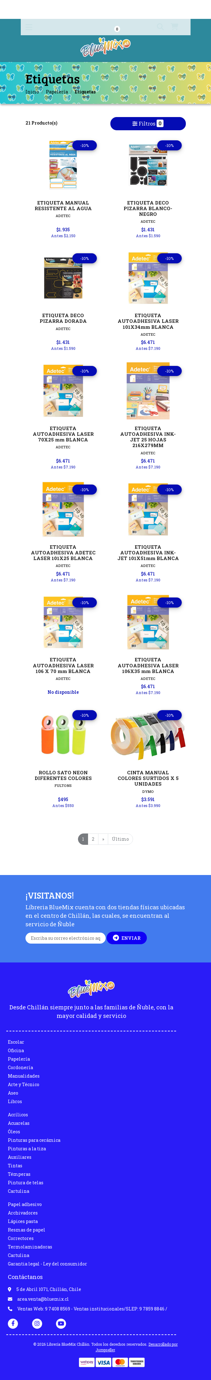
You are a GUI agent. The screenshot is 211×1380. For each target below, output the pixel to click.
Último (120, 839)
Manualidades (24, 1076)
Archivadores (23, 1213)
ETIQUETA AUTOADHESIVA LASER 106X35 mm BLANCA (148, 665)
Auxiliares (19, 1157)
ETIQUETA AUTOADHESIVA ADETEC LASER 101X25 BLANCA (63, 552)
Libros (15, 1101)
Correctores (21, 1238)
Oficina (16, 1050)
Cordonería (20, 1067)
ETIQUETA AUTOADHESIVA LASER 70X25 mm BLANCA (63, 434)
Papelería (57, 92)
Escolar (16, 1042)
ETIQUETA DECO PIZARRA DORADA (63, 318)
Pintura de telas (25, 1183)
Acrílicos (18, 1115)
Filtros (148, 123)
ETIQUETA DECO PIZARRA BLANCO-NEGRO (148, 208)
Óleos (14, 1132)
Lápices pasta (23, 1221)
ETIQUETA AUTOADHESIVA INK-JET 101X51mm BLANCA (148, 552)
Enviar (127, 938)
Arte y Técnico (23, 1084)
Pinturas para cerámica (34, 1140)
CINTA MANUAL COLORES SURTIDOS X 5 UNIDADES (148, 778)
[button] (156, 27)
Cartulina (18, 1191)
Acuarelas (19, 1123)
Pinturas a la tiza (27, 1149)
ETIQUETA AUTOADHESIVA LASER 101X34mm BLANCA (148, 321)
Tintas (15, 1166)
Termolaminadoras (30, 1247)
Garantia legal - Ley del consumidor (47, 1264)
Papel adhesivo (25, 1204)
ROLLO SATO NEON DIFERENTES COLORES (63, 775)
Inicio (32, 92)
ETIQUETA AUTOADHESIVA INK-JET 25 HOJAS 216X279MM (148, 437)
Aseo (13, 1093)
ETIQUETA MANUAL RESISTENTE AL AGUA (63, 205)
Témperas (19, 1174)
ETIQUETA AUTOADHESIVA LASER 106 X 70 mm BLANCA (63, 665)
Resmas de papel (26, 1230)
